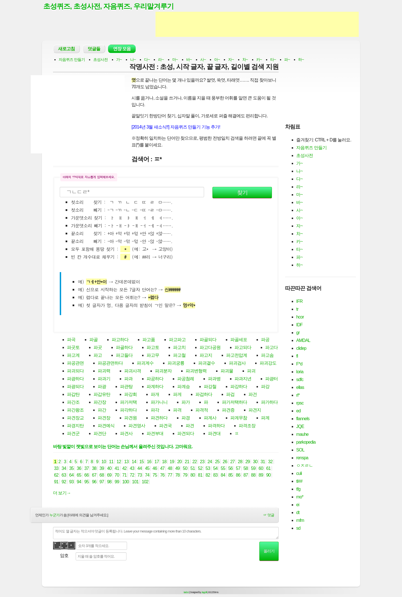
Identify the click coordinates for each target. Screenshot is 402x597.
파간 (102, 410)
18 (164, 462)
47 (162, 468)
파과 (128, 379)
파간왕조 (75, 410)
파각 (155, 410)
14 (134, 462)
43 (132, 468)
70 (117, 475)
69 (109, 475)
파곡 (71, 339)
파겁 (230, 394)
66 (86, 475)
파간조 (73, 402)
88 (253, 475)
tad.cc (186, 592)
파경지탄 (75, 426)
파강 (265, 386)
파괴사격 (132, 371)
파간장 (100, 402)
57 (238, 468)
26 (225, 462)
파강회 (130, 394)
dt (297, 512)
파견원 (130, 418)
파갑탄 (73, 394)
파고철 (179, 355)
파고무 (153, 355)
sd (298, 528)
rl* (298, 395)
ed (298, 410)
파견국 (165, 426)
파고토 (153, 347)
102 (145, 482)
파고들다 (124, 355)
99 (117, 482)
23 (202, 462)
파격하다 (216, 426)
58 (246, 468)
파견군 (73, 433)
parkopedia (305, 442)
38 (94, 468)
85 (230, 475)
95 (86, 482)
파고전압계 (236, 355)
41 (117, 468)
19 (172, 462)
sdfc (299, 379)
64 (71, 475)
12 (119, 462)
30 (255, 462)
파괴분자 (163, 371)
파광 (102, 386)
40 (109, 468)
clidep (301, 348)
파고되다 (242, 347)
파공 (265, 339)
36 (79, 468)
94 (79, 482)
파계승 (183, 386)
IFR (299, 301)
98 (109, 482)
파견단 (100, 433)
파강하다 (238, 386)
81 (200, 475)
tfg (298, 489)
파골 (93, 339)
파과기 (104, 379)
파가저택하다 (234, 402)
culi (299, 473)
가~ (119, 60)
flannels (302, 418)
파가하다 (269, 402)
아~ (217, 60)
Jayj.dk (204, 592)
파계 (265, 418)
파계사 (210, 418)
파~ (287, 60)
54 (215, 468)
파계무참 (238, 418)
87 (246, 475)
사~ (203, 60)
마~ (175, 60)
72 (132, 475)
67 (94, 475)
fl (297, 356)
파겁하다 (203, 394)
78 (177, 475)
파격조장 (247, 426)
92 (64, 482)
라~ (161, 60)
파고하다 (120, 339)
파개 (155, 394)
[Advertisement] (257, 24)
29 (247, 462)
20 (179, 462)
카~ (259, 60)
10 (103, 462)
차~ (245, 60)
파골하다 (124, 347)
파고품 (148, 339)
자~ (231, 60)
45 (147, 468)
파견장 (104, 418)
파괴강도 (268, 363)
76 (162, 475)
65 (79, 475)
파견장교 (75, 418)
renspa (302, 457)
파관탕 (126, 386)
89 (261, 475)
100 (125, 482)
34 (64, 468)
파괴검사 (237, 363)
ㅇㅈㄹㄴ (304, 465)
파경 (185, 418)
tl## (299, 481)
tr (297, 309)
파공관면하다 (110, 363)
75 (155, 475)
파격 (177, 410)
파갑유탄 (102, 394)
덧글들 (94, 49)
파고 (98, 355)
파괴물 (227, 371)
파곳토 (73, 347)
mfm (300, 520)
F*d (299, 363)
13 (126, 462)
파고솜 (267, 355)
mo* (299, 496)
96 (94, 482)
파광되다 (75, 386)
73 (140, 475)
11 (111, 462)
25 (217, 462)
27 (232, 462)
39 (102, 468)
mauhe (302, 434)
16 (149, 462)
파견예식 (106, 426)
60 (261, 468)
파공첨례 (185, 379)
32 (270, 462)
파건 (252, 394)
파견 (190, 426)
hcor (300, 317)
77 (170, 475)
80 (193, 475)
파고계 (73, 355)
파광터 (271, 379)
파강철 (210, 386)
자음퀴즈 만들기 (72, 60)
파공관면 (75, 363)
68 (102, 475)
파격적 (201, 410)
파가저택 (128, 402)
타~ (273, 60)
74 (147, 475)
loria (299, 371)
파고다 (271, 347)
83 (215, 475)
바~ (189, 60)
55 (223, 468)
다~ (147, 60)
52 (200, 468)
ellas (300, 387)
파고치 (179, 347)
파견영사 (136, 426)
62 (56, 475)
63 (64, 475)
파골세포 (238, 339)
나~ (133, 60)
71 (124, 475)
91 (56, 482)
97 (102, 482)
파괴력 (104, 371)
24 (210, 462)
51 (193, 468)
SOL (300, 450)
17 (157, 462)
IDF (299, 324)
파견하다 (159, 418)
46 (155, 468)
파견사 (126, 433)
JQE (300, 426)
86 (238, 475)
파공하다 (155, 379)
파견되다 (185, 433)
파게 (177, 394)
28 (240, 462)
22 (194, 462)
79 (185, 475)
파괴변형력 (196, 371)
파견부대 (155, 433)
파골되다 (208, 339)
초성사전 (100, 60)
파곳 (98, 347)
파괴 (251, 371)
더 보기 (62, 493)
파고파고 (177, 339)
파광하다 (75, 379)
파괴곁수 (206, 363)
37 (86, 468)
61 (268, 468)
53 (208, 468)
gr (298, 332)
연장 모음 (122, 49)
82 (208, 475)
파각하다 (128, 410)
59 (253, 468)
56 (230, 468)
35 (71, 468)
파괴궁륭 (176, 363)
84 (223, 475)
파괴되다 (75, 371)
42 (124, 468)
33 (56, 468)
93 (71, 482)
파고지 (206, 355)
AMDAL (303, 340)
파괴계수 (145, 363)
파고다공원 (210, 347)
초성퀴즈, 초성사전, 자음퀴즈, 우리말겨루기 (108, 6)
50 (185, 468)
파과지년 (242, 379)
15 (141, 462)
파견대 (214, 433)
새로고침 (66, 49)
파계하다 (155, 386)
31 (263, 462)
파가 (185, 402)
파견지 (254, 410)
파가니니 (159, 402)
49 (177, 468)
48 (170, 468)
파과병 (214, 379)
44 (140, 468)
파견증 (228, 410)
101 (135, 482)
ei (297, 504)
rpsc (299, 403)
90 (268, 475)
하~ (301, 60)
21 (187, 462)
